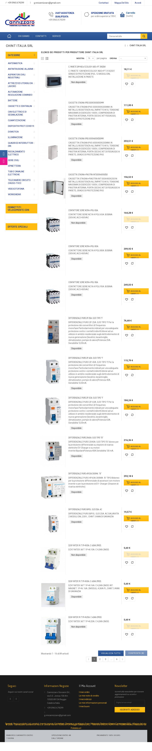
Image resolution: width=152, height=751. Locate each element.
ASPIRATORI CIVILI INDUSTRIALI (16, 76)
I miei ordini (84, 692)
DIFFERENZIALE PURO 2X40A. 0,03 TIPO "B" (85, 437)
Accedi (138, 3)
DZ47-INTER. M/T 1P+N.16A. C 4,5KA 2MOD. (84, 581)
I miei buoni (84, 706)
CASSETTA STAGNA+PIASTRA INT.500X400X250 (88, 174)
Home (10, 36)
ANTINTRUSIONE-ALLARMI (20, 69)
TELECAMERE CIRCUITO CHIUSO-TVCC (19, 181)
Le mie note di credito (89, 696)
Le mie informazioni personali (93, 703)
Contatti (40, 36)
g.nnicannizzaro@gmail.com (47, 3)
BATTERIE (13, 100)
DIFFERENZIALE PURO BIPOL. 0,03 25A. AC (85, 509)
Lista (47, 58)
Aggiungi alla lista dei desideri (127, 84)
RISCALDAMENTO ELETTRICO (16, 153)
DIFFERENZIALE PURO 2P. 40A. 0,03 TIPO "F (85, 358)
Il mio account (87, 686)
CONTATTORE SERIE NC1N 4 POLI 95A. (83, 282)
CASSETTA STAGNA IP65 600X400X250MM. (86, 138)
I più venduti (33, 730)
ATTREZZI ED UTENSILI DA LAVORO (20, 84)
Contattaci (104, 3)
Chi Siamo (24, 36)
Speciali (8, 730)
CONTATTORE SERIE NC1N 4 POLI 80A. (83, 246)
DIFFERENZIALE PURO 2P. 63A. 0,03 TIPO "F (85, 397)
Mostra (80, 58)
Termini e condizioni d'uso (77, 730)
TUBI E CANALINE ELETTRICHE (16, 173)
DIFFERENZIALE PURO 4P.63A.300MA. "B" (85, 473)
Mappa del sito (122, 3)
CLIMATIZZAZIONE (17, 120)
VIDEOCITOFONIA (16, 189)
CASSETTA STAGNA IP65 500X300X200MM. (86, 102)
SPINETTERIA (14, 166)
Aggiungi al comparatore (132, 84)
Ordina (113, 58)
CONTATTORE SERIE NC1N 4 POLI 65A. (83, 210)
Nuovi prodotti (20, 730)
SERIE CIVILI (13, 160)
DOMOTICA (13, 132)
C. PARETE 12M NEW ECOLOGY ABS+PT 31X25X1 (87, 66)
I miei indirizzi (85, 699)
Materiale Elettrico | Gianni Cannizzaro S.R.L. (111, 730)
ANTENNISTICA (15, 63)
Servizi (56, 36)
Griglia (42, 58)
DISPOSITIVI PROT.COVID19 (21, 126)
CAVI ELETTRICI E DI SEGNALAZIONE (17, 113)
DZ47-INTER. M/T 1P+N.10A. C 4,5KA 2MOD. (84, 545)
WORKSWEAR (14, 194)
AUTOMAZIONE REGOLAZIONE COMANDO (20, 93)
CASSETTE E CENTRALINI (20, 106)
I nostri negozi (46, 730)
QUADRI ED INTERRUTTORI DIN (20, 144)
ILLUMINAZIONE (15, 137)
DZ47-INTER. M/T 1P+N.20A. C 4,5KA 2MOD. (85, 617)
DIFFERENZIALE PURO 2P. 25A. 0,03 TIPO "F (85, 318)
